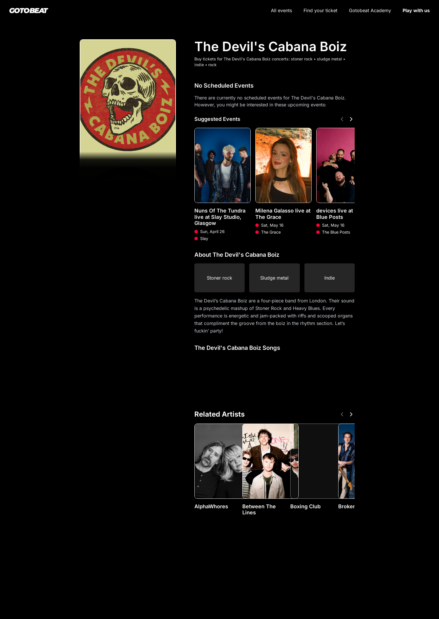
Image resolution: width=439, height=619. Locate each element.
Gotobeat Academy (370, 10)
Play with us (416, 10)
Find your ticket (320, 10)
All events (281, 10)
